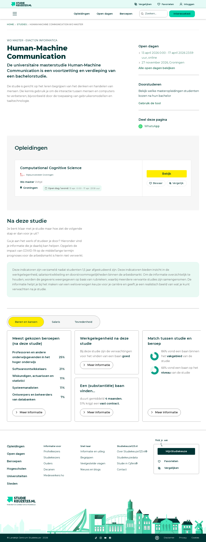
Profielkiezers (52, 451)
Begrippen (86, 457)
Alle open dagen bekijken (156, 68)
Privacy (183, 537)
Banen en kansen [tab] (26, 321)
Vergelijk (176, 185)
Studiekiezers (52, 457)
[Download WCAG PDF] (157, 538)
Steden (12, 483)
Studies (22, 24)
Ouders (48, 463)
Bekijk (174, 175)
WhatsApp (152, 126)
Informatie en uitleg (92, 451)
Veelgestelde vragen (92, 463)
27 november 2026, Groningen (163, 62)
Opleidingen (82, 13)
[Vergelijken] (142, 4)
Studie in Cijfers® (127, 463)
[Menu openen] (14, 13)
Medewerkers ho (54, 475)
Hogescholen (16, 468)
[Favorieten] (165, 4)
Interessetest (182, 13)
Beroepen (126, 13)
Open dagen (105, 13)
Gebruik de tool (149, 103)
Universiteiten (17, 476)
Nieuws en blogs (90, 469)
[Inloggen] (187, 4)
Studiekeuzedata (127, 457)
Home (10, 24)
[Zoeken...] (153, 13)
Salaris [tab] (56, 321)
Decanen (49, 469)
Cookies (195, 537)
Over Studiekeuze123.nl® (132, 451)
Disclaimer (169, 537)
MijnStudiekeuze (176, 451)
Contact (122, 469)
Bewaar (155, 185)
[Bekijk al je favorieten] (168, 461)
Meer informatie (30, 412)
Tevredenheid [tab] (83, 321)
